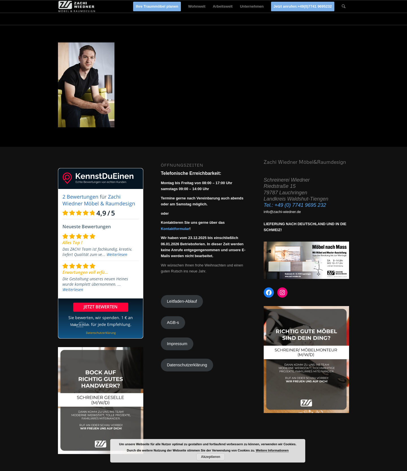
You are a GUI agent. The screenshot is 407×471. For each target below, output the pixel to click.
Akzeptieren (210, 457)
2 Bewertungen (80, 196)
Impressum (177, 343)
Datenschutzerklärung (187, 365)
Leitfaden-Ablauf (182, 301)
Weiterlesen (117, 254)
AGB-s (173, 322)
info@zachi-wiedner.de (282, 212)
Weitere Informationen (272, 450)
